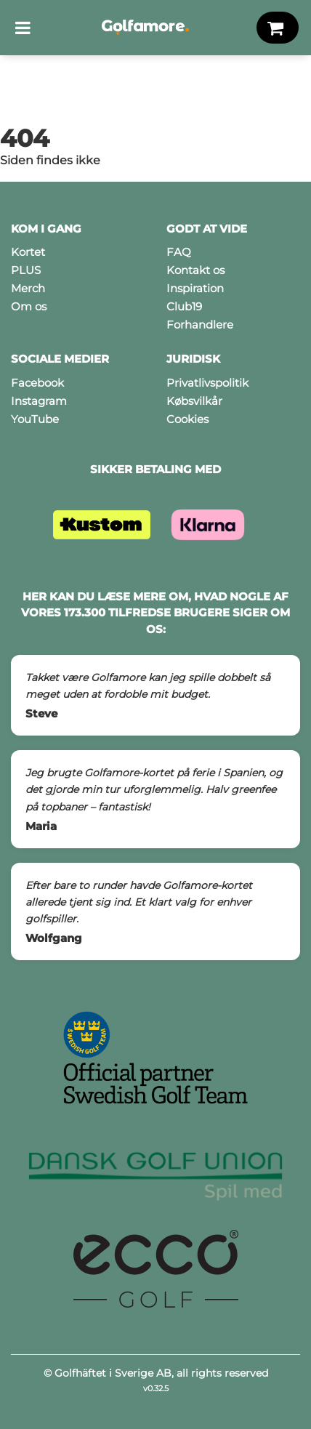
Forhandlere (199, 324)
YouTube (35, 419)
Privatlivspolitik (207, 383)
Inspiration (195, 288)
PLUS (26, 270)
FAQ (178, 252)
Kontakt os (195, 270)
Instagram (39, 401)
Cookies (187, 419)
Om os (29, 306)
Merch (28, 288)
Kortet (28, 252)
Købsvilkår (194, 401)
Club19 (184, 306)
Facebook (37, 383)
